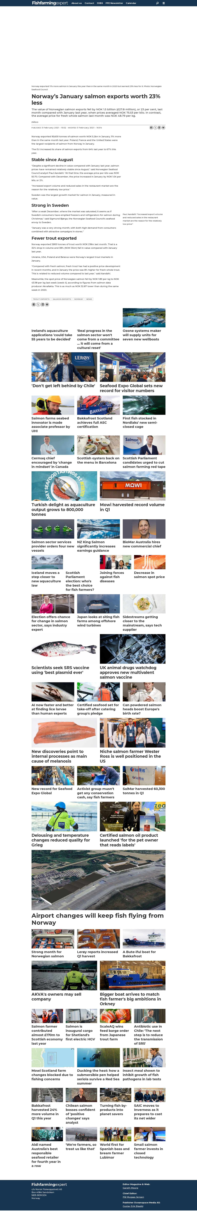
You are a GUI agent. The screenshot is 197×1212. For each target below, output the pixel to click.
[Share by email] (163, 128)
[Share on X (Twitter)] (155, 128)
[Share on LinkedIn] (159, 128)
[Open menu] (163, 3)
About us (76, 3)
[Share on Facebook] (151, 128)
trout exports (41, 299)
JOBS (100, 3)
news (89, 299)
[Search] (157, 3)
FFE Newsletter (114, 3)
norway (78, 299)
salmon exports (62, 299)
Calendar (131, 3)
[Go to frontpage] (50, 3)
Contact (89, 3)
